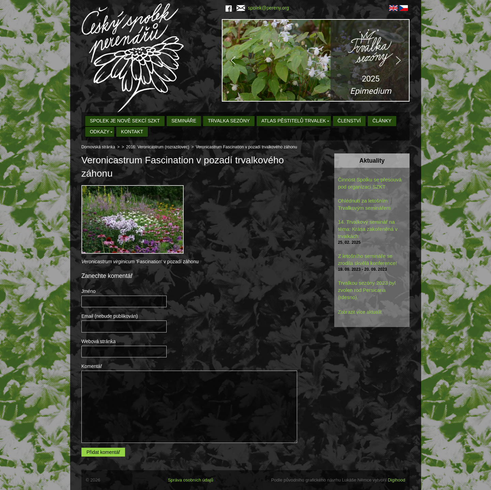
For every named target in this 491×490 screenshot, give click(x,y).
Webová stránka (98, 341)
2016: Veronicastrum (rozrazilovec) (157, 147)
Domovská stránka (98, 147)
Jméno (88, 291)
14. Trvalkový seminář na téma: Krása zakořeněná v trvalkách (368, 229)
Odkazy (100, 131)
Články (382, 120)
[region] (316, 60)
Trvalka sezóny (229, 120)
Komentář (91, 366)
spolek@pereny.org (262, 8)
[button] (316, 60)
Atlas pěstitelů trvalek (293, 120)
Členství (349, 120)
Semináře (183, 120)
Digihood (396, 479)
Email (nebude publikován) (109, 316)
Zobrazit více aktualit (360, 312)
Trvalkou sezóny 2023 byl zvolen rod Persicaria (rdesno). (367, 290)
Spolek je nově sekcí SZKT (125, 120)
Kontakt (132, 131)
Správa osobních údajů (190, 479)
